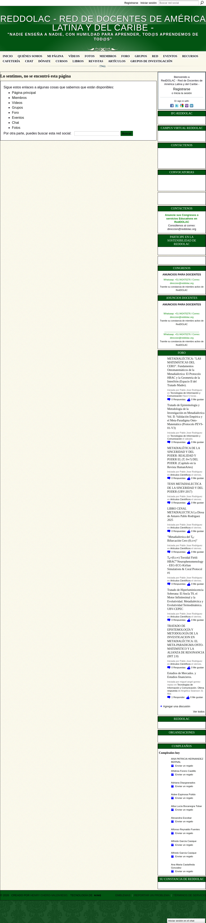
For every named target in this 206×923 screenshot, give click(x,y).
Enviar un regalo (184, 765)
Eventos (18, 117)
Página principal (24, 92)
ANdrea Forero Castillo (183, 770)
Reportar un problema (152, 895)
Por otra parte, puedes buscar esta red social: (37, 133)
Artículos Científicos (180, 475)
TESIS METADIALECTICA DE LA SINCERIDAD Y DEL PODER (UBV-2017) (185, 487)
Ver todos (199, 711)
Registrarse (131, 2)
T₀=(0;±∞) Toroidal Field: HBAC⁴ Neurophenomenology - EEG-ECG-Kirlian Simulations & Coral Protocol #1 (185, 565)
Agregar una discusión (176, 706)
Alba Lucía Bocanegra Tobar (186, 806)
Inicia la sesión (183, 93)
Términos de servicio (189, 895)
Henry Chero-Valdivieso (48, 895)
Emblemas (122, 895)
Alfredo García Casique (183, 841)
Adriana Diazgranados (183, 782)
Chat (15, 122)
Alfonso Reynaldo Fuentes (185, 829)
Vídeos (17, 103)
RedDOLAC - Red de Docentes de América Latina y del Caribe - (103, 23)
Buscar (202, 3)
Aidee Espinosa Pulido (183, 794)
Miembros (19, 97)
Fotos (16, 127)
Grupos (17, 107)
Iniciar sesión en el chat (181, 920)
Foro (15, 112)
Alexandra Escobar (181, 817)
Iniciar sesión (148, 2)
